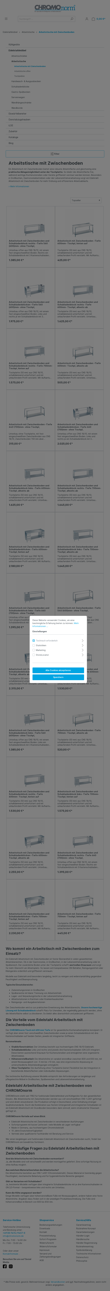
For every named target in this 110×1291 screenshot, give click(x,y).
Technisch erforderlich (43, 636)
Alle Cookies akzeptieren (55, 666)
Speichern (55, 673)
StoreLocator (39, 651)
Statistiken (38, 641)
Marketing (37, 646)
